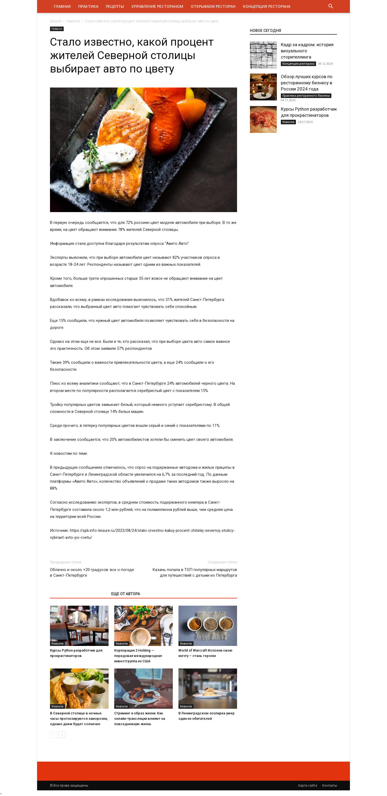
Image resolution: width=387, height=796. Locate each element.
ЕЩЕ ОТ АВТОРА (125, 594)
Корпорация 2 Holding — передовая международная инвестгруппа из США (138, 655)
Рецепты (115, 6)
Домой (55, 21)
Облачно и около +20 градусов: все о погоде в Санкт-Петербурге (92, 572)
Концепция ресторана (266, 6)
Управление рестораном (157, 6)
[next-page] (62, 734)
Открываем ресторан (213, 6)
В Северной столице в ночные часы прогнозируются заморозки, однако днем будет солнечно (79, 718)
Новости (73, 21)
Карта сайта (307, 785)
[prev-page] (53, 734)
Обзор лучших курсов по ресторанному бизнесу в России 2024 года (306, 83)
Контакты (329, 785)
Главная (62, 6)
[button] (330, 6)
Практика (88, 6)
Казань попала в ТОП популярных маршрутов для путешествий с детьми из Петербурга (194, 572)
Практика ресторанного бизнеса (306, 95)
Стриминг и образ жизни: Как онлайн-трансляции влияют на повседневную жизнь (139, 718)
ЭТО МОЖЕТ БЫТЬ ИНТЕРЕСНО (78, 594)
